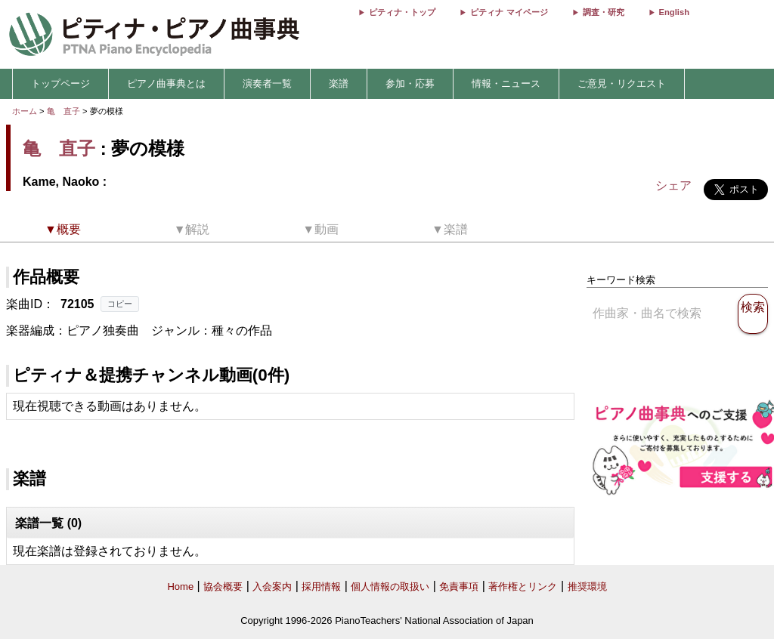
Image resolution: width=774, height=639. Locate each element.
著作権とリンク (522, 586)
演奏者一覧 (267, 83)
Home (180, 586)
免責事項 (458, 586)
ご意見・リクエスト (621, 83)
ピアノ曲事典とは (166, 83)
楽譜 (338, 83)
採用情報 (321, 586)
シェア (673, 185)
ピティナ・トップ (402, 12)
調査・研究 (603, 12)
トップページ (60, 83)
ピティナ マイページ (508, 12)
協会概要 (223, 586)
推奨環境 (587, 586)
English (674, 12)
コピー (119, 303)
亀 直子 (63, 111)
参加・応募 (410, 83)
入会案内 (272, 586)
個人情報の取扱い (390, 586)
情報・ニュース (506, 83)
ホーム (24, 111)
